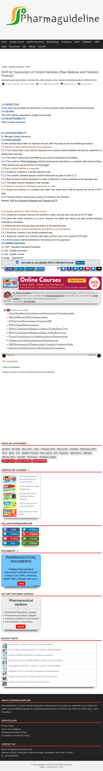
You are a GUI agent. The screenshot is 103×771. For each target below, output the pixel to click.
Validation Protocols (30, 453)
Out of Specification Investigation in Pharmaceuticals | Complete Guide (41, 313)
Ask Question (29, 301)
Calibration (87, 453)
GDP (55, 453)
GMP (97, 42)
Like (10, 529)
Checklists (74, 449)
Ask (24, 46)
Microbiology (53, 42)
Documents (14, 46)
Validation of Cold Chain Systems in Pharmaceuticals (33, 340)
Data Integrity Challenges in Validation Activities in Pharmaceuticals (34, 666)
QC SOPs (16, 449)
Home (4, 42)
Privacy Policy (7, 726)
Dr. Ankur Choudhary (22, 293)
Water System (46, 453)
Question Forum (70, 84)
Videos (32, 46)
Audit (3, 46)
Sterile (11, 453)
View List (80, 263)
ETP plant (44, 165)
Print (41, 84)
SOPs (77, 42)
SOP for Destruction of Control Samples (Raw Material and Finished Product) (49, 73)
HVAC (36, 449)
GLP (18, 453)
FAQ (61, 767)
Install (30, 538)
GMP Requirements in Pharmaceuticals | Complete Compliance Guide (41, 344)
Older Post (92, 355)
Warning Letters (8, 457)
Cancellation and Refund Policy (15, 735)
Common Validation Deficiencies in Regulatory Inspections (31, 655)
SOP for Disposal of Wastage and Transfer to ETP (34, 201)
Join (9, 543)
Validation (87, 42)
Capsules (32, 161)
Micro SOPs (27, 449)
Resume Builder (39, 461)
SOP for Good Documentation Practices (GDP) (30, 321)
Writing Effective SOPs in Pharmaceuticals (28, 317)
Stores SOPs (62, 449)
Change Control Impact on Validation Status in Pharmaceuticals (38, 336)
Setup (42, 767)
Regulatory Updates (47, 457)
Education (21, 457)
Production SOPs (48, 449)
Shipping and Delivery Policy (14, 732)
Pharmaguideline (39, 765)
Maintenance (75, 453)
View (21, 583)
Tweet (19, 269)
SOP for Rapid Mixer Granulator (24, 325)
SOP (28, 67)
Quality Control (17, 42)
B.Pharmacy (32, 457)
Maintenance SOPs (88, 449)
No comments (86, 84)
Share (8, 269)
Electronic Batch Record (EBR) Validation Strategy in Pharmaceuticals (35, 660)
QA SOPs (6, 449)
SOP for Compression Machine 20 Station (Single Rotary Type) (37, 332)
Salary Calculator (24, 461)
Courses (42, 46)
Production (66, 42)
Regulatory (63, 453)
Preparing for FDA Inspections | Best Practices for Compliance (37, 348)
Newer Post (11, 355)
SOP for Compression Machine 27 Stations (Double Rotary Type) (38, 328)
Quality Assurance (35, 42)
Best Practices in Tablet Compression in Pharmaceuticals (30, 644)
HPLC (4, 453)
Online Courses (53, 84)
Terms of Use (52, 767)
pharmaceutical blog (55, 295)
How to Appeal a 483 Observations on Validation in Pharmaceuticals (34, 650)
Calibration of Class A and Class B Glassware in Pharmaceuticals (33, 671)
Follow (30, 529)
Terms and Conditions (11, 729)
